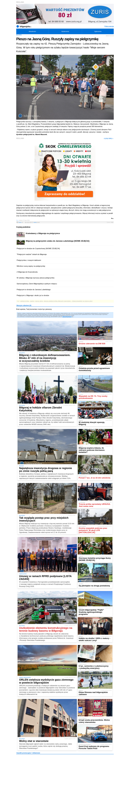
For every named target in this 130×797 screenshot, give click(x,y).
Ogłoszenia (97, 31)
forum (21, 222)
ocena (36, 222)
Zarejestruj (69, 316)
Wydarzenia (65, 31)
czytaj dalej (108, 138)
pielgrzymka (24, 301)
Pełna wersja (109, 26)
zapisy (32, 301)
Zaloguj (64, 316)
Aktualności (32, 31)
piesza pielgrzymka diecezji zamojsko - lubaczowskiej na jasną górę (68, 301)
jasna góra (39, 301)
